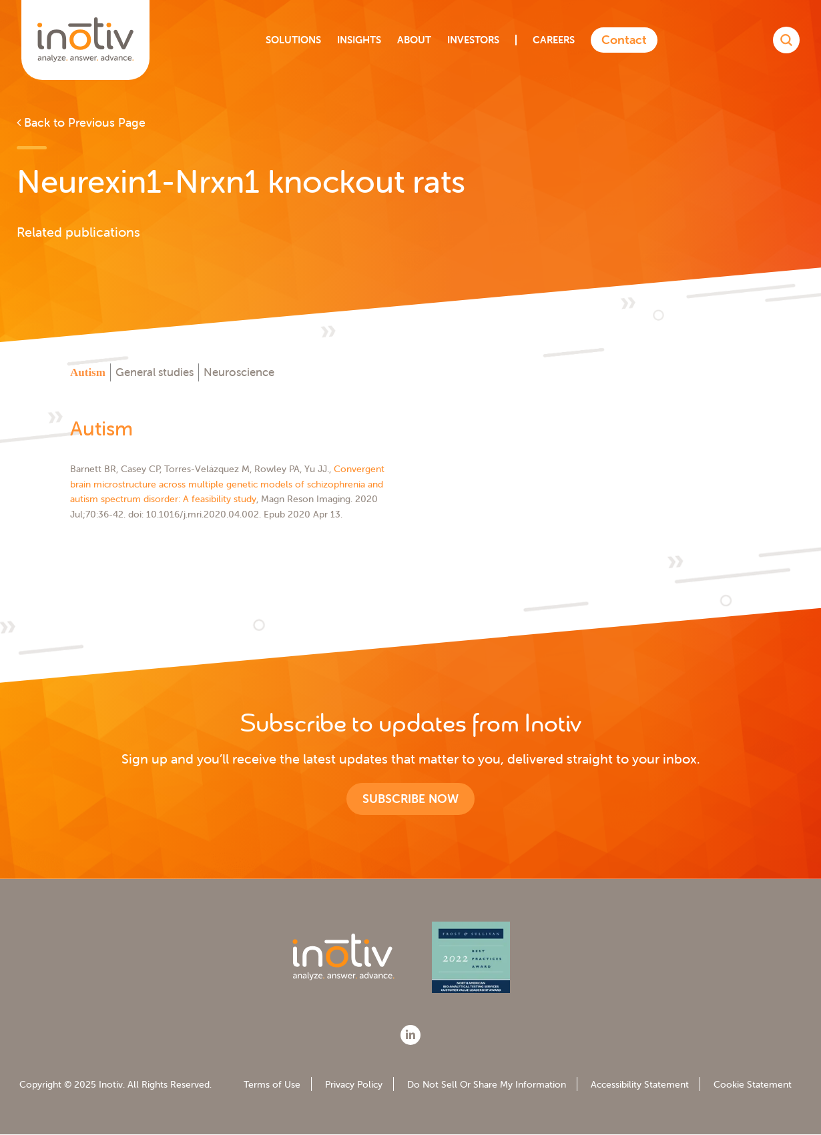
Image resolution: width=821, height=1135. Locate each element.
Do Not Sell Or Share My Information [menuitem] (486, 1084)
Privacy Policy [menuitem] (353, 1084)
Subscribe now (410, 798)
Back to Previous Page (81, 122)
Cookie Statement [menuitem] (753, 1084)
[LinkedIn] (410, 1035)
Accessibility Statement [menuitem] (640, 1084)
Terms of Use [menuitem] (272, 1084)
